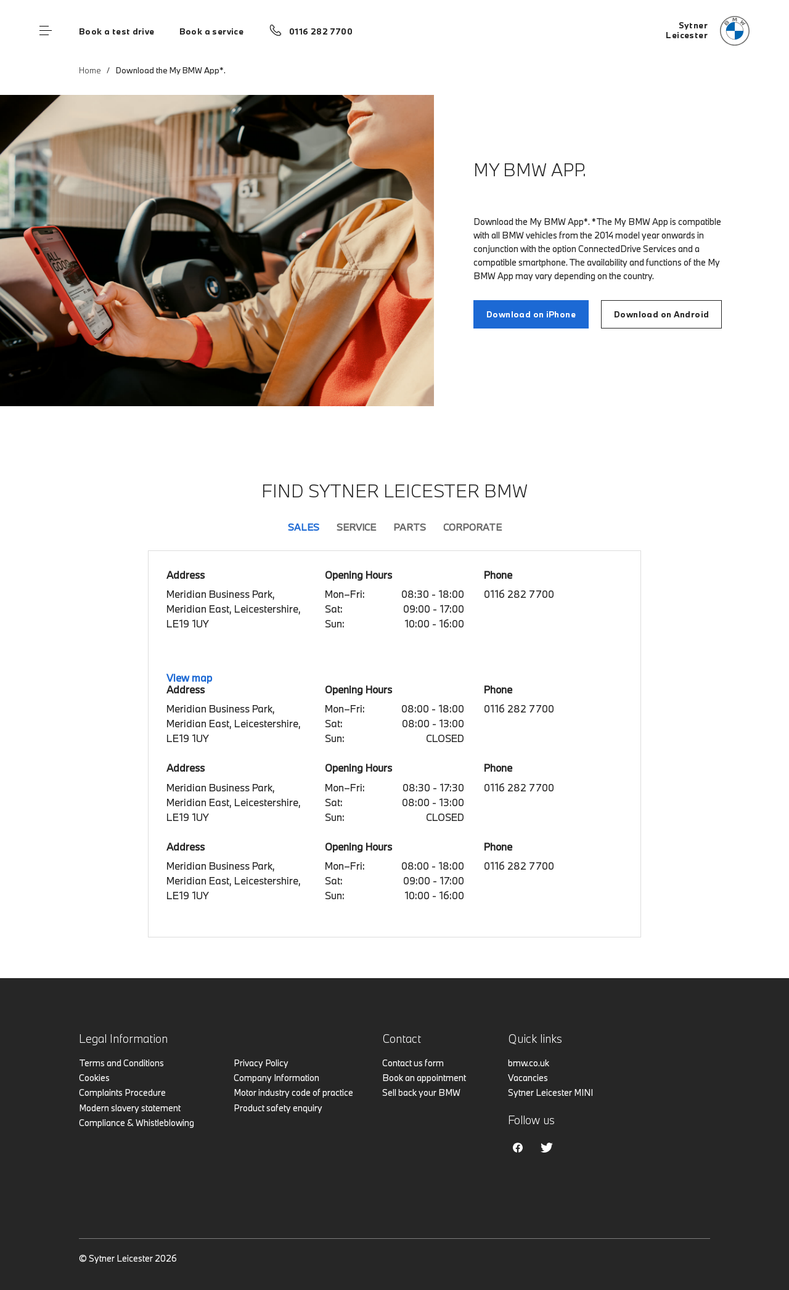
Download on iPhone (531, 314)
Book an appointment (424, 1078)
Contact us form (413, 1063)
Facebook (518, 1147)
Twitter (547, 1147)
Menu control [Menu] (45, 30)
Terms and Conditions (121, 1063)
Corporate (472, 527)
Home (90, 70)
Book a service (211, 31)
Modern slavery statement (130, 1108)
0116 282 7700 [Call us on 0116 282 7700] (321, 31)
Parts (409, 527)
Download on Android (661, 314)
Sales (303, 527)
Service (356, 527)
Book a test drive (117, 31)
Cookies (94, 1078)
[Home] (708, 31)
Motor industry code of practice (293, 1092)
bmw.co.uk (528, 1063)
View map (189, 678)
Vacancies (528, 1078)
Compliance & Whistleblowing (136, 1123)
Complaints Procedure (122, 1092)
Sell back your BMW (421, 1092)
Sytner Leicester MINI (550, 1092)
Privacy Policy (261, 1063)
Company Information (276, 1078)
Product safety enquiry (278, 1108)
